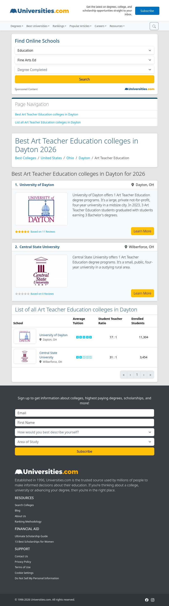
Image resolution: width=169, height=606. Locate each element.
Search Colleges (24, 505)
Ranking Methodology (28, 521)
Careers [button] (99, 26)
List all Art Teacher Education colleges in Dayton (48, 122)
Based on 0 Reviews (42, 294)
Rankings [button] (58, 26)
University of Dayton (37, 184)
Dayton (84, 158)
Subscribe (147, 11)
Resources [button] (116, 26)
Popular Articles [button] (79, 26)
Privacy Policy (23, 562)
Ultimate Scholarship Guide (31, 536)
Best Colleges (25, 158)
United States (51, 158)
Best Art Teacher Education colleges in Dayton (46, 114)
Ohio (70, 158)
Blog (17, 510)
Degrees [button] (16, 26)
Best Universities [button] (36, 26)
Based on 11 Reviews (43, 231)
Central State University (40, 247)
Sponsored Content (26, 89)
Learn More (142, 231)
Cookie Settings (24, 573)
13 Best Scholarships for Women (34, 541)
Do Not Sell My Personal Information (37, 578)
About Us (20, 516)
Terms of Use (23, 567)
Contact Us (21, 556)
